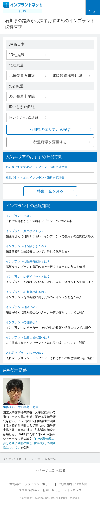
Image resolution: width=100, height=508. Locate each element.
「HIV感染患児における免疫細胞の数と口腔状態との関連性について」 (29, 443)
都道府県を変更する (50, 142)
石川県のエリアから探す (50, 129)
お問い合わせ (51, 490)
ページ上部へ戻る (52, 470)
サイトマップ (72, 490)
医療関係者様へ (29, 490)
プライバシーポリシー (39, 484)
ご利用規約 (64, 484)
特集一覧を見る (50, 191)
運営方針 (81, 484)
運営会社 (15, 484)
